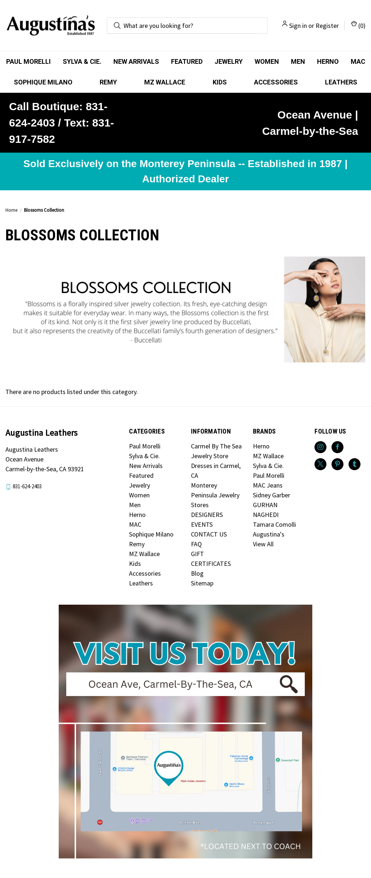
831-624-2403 (27, 486)
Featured (187, 61)
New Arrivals (136, 61)
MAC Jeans (268, 485)
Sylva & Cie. (82, 61)
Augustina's (268, 534)
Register (327, 25)
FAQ (196, 544)
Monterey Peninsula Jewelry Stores (215, 495)
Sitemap (202, 583)
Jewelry (228, 61)
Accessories (276, 82)
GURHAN (265, 505)
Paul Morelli (28, 61)
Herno (328, 61)
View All (263, 544)
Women (267, 61)
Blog (197, 573)
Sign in (298, 25)
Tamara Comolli (274, 524)
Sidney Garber (271, 495)
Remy (108, 82)
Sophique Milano (43, 82)
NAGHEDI (266, 514)
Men (298, 61)
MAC (358, 61)
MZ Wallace (164, 82)
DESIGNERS (207, 514)
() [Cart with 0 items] (358, 25)
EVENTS (202, 524)
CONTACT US (209, 534)
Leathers (341, 82)
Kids (220, 82)
